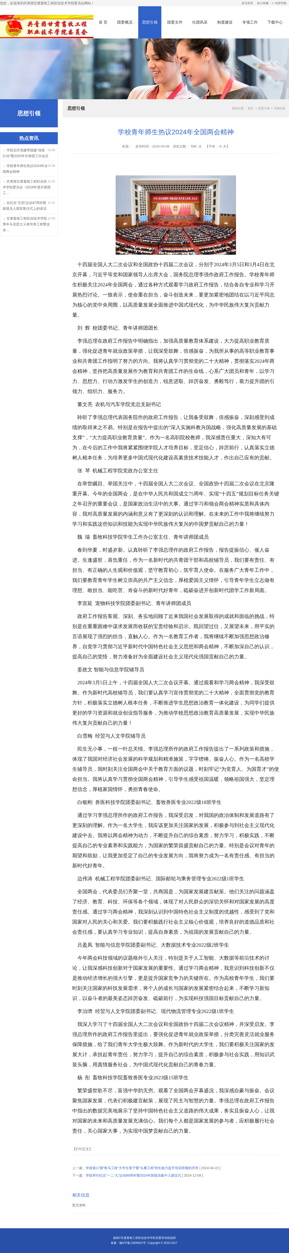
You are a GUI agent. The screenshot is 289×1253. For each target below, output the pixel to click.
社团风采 (200, 22)
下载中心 (275, 22)
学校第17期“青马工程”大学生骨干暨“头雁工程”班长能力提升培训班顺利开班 (142, 1168)
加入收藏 (263, 3)
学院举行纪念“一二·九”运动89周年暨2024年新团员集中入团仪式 (133, 1175)
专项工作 (250, 22)
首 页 (103, 22)
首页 (250, 108)
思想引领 (150, 22)
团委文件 (175, 22)
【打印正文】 (82, 1149)
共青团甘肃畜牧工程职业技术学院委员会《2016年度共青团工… (27, 187)
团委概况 (124, 22)
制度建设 (225, 22)
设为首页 (247, 3)
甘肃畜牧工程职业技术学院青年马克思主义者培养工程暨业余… (26, 224)
